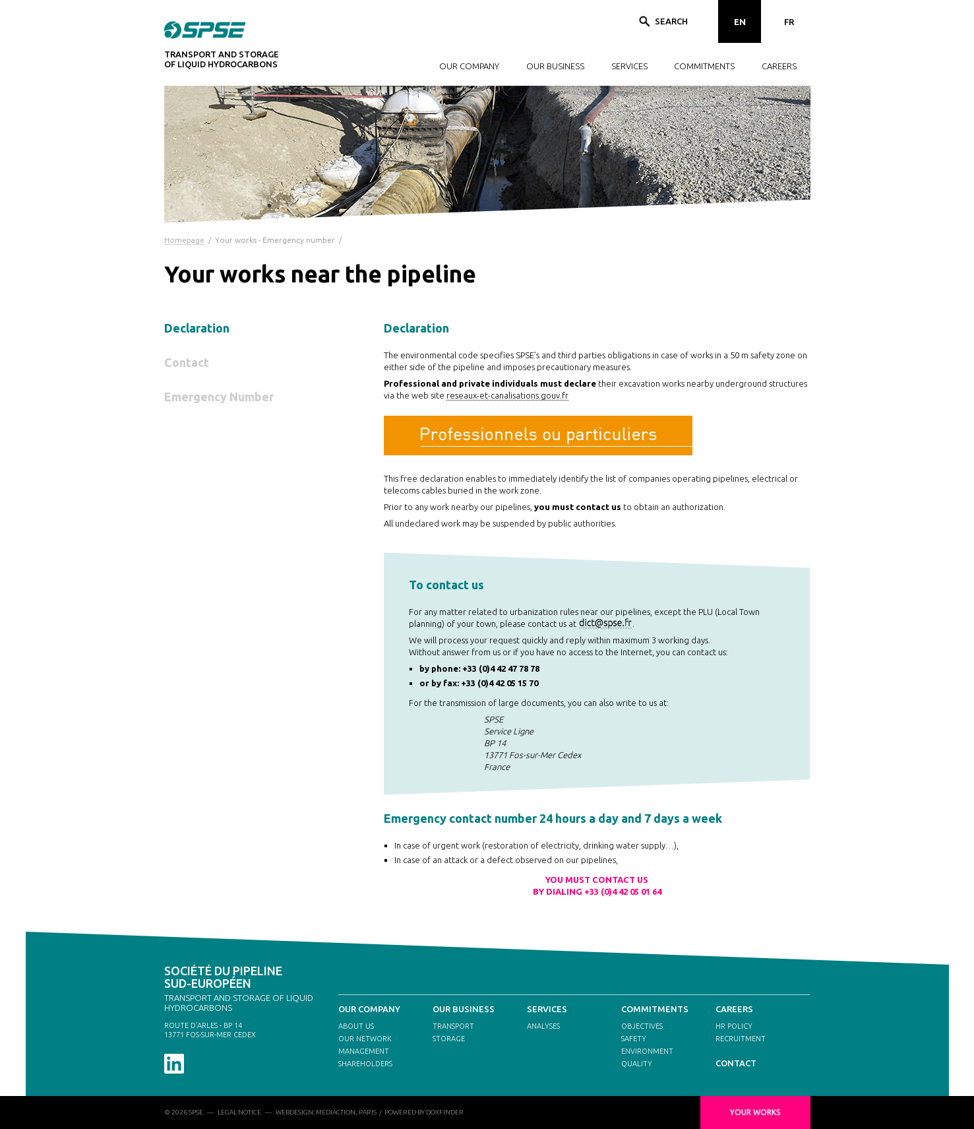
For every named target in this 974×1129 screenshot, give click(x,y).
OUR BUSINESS (555, 66)
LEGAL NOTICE (239, 1112)
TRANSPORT (453, 1026)
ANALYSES (543, 1026)
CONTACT (735, 1063)
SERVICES (629, 66)
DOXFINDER (445, 1112)
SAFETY (633, 1039)
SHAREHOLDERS (365, 1064)
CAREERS (779, 66)
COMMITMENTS (704, 66)
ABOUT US (356, 1026)
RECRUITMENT (740, 1039)
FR (789, 21)
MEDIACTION (335, 1112)
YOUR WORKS (755, 1112)
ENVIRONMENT (647, 1051)
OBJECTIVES (642, 1026)
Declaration (196, 328)
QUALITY (636, 1064)
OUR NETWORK (365, 1039)
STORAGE (449, 1039)
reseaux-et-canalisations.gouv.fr (507, 395)
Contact (186, 362)
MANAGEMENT (363, 1051)
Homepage (184, 240)
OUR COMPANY (469, 66)
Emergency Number (219, 396)
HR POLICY (733, 1026)
